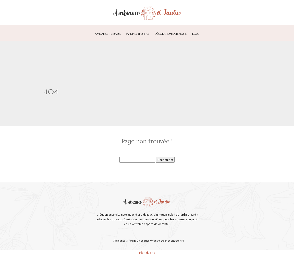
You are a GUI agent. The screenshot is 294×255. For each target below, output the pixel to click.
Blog (195, 33)
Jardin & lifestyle (137, 33)
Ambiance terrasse (108, 33)
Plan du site (147, 252)
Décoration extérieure (171, 33)
